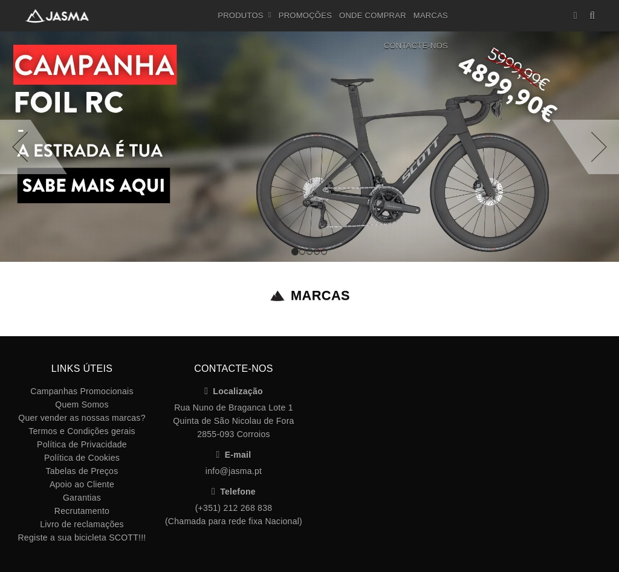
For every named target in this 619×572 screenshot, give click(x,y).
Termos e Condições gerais (81, 431)
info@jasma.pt (234, 471)
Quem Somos (81, 404)
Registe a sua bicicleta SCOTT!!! (82, 537)
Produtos (244, 15)
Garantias (82, 497)
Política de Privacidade (82, 444)
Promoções (305, 15)
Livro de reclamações (82, 524)
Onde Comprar (372, 15)
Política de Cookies (82, 458)
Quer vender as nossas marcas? (81, 418)
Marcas (430, 15)
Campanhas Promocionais (81, 391)
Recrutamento (81, 511)
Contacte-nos (416, 45)
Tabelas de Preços (82, 471)
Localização (233, 391)
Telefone (234, 491)
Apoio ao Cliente (82, 484)
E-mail (233, 454)
